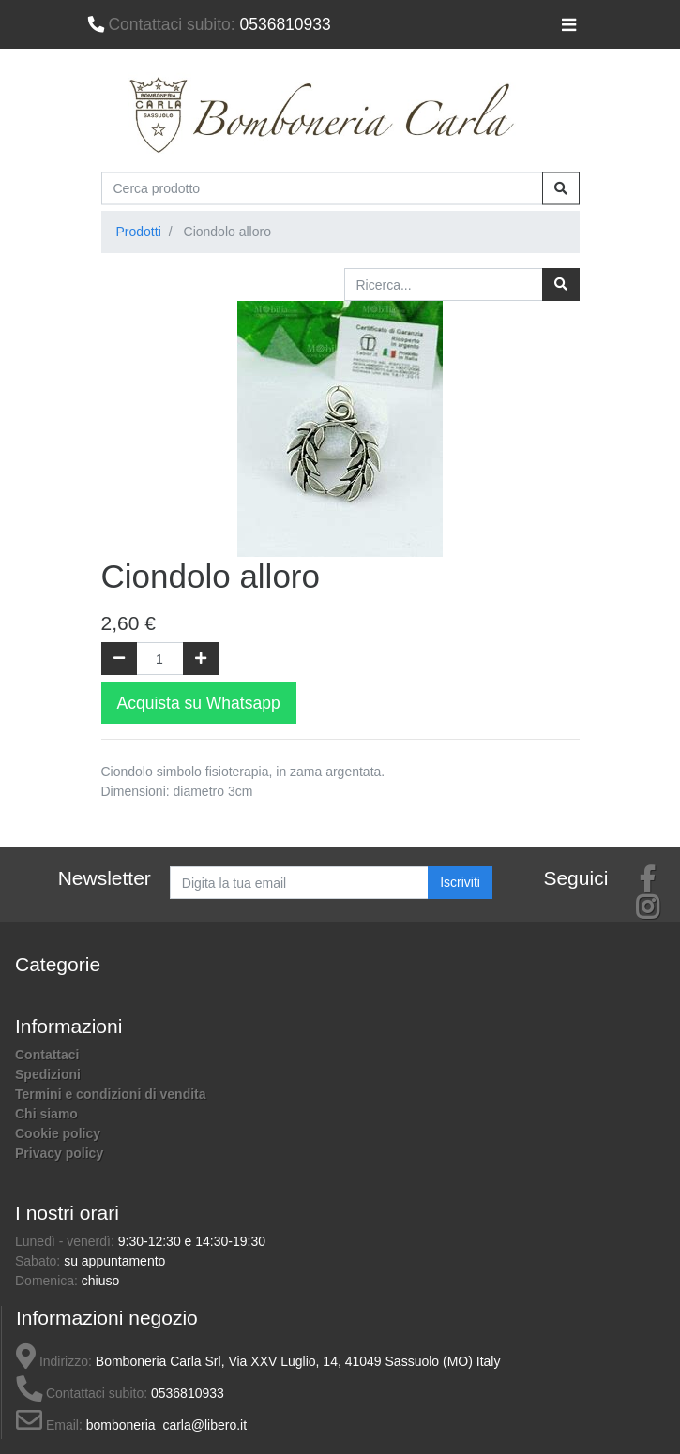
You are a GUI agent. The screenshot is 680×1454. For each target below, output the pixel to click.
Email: (49, 1424)
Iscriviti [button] (460, 882)
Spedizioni (48, 1074)
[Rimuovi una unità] (119, 658)
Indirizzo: (54, 1361)
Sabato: (39, 1260)
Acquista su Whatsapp (198, 703)
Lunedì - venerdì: (66, 1241)
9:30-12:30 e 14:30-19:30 (191, 1241)
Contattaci (47, 1054)
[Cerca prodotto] (322, 188)
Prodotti (138, 231)
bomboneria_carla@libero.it (166, 1424)
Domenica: (48, 1280)
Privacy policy (59, 1153)
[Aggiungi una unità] (201, 658)
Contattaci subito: (81, 1393)
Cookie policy (57, 1133)
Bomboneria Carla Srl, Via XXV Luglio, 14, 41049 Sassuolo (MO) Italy (298, 1361)
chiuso (100, 1280)
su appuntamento (114, 1260)
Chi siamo (46, 1113)
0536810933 (209, 24)
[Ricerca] (561, 284)
